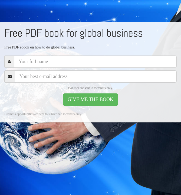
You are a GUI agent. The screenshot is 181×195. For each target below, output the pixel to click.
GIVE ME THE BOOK (90, 99)
